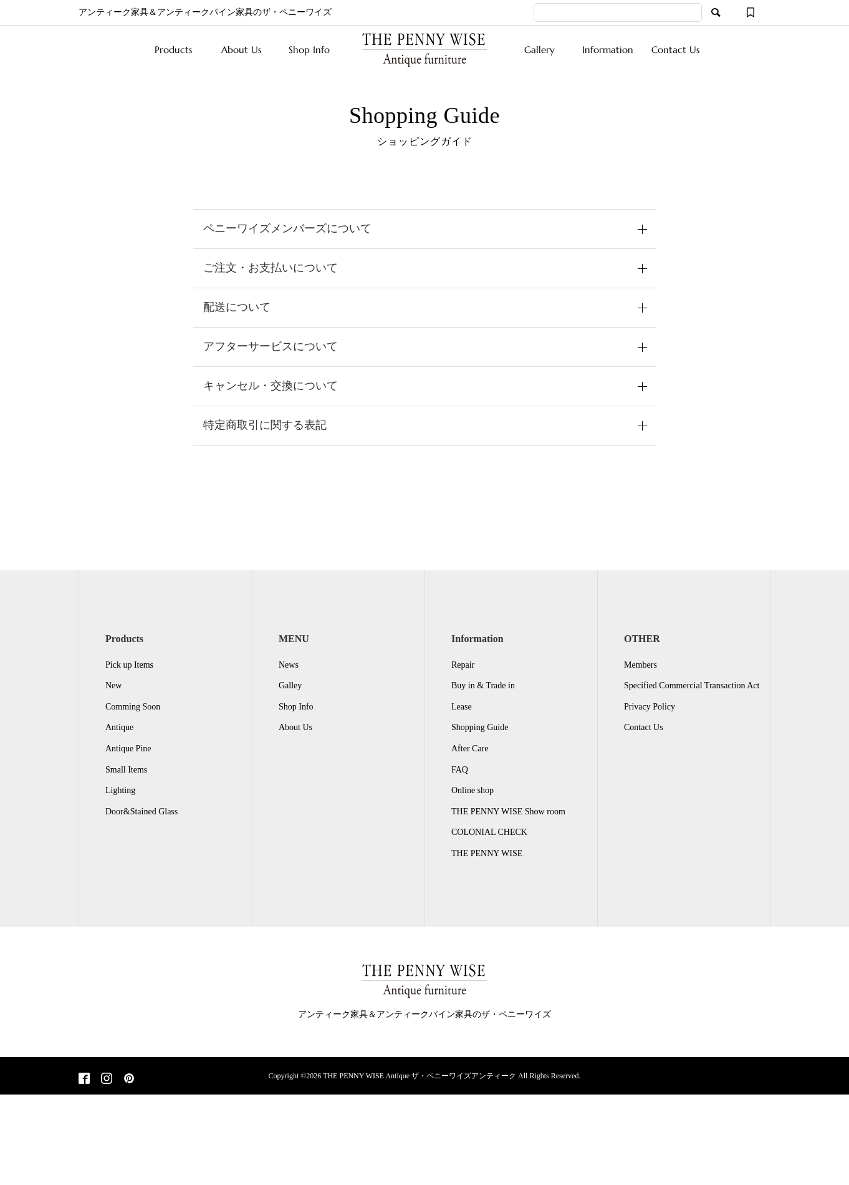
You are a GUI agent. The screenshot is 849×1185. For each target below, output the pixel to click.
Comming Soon (132, 706)
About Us (241, 50)
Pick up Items (129, 665)
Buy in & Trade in (483, 685)
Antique (119, 727)
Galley (290, 685)
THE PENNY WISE (486, 853)
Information (607, 50)
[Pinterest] (129, 1079)
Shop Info (309, 50)
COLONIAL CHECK (489, 832)
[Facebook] (84, 1079)
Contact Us (675, 50)
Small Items (126, 769)
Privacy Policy (649, 706)
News (289, 665)
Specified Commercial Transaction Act (691, 685)
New (113, 685)
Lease (461, 706)
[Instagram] (106, 1079)
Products (173, 50)
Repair (462, 665)
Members (640, 665)
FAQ (459, 769)
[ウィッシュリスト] (750, 12)
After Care (469, 748)
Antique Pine (128, 748)
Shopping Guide (479, 727)
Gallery (539, 50)
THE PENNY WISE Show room (508, 811)
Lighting (120, 790)
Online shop (472, 790)
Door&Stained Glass (141, 811)
